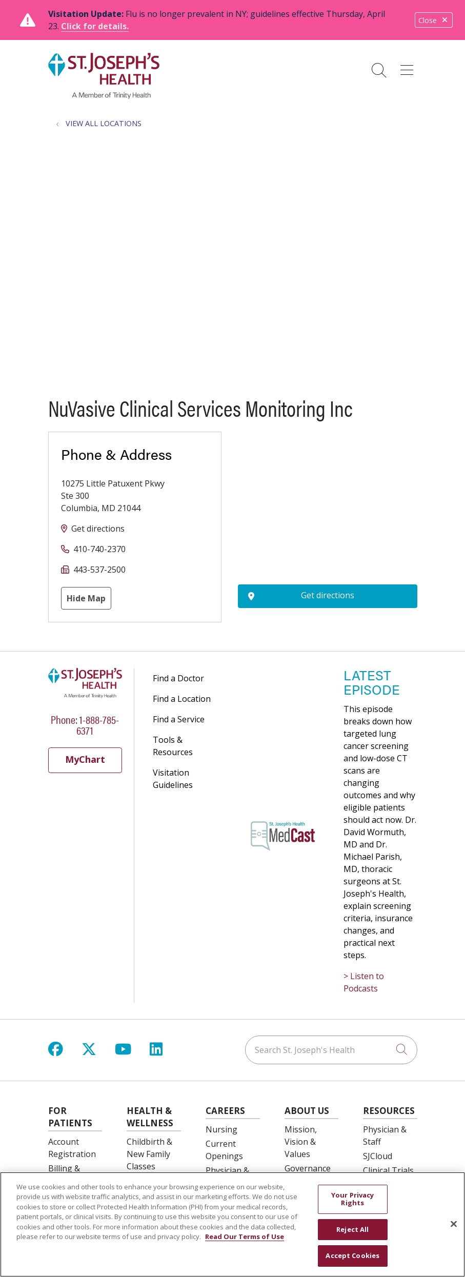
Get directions (98, 528)
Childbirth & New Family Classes (149, 1154)
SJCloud (377, 1156)
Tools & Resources (173, 746)
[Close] (453, 1224)
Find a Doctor (178, 678)
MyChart (85, 759)
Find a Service (179, 719)
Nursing (221, 1129)
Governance (308, 1168)
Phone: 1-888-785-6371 (85, 724)
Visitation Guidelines (173, 778)
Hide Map (86, 598)
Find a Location (182, 698)
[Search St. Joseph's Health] (331, 1050)
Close (433, 20)
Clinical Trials (388, 1170)
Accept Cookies (352, 1255)
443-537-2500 (99, 569)
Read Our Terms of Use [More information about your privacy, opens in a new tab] (244, 1236)
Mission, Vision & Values (301, 1142)
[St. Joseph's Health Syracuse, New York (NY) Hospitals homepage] (104, 96)
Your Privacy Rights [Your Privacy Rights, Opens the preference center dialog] (352, 1199)
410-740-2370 (99, 549)
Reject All (352, 1229)
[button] (408, 66)
